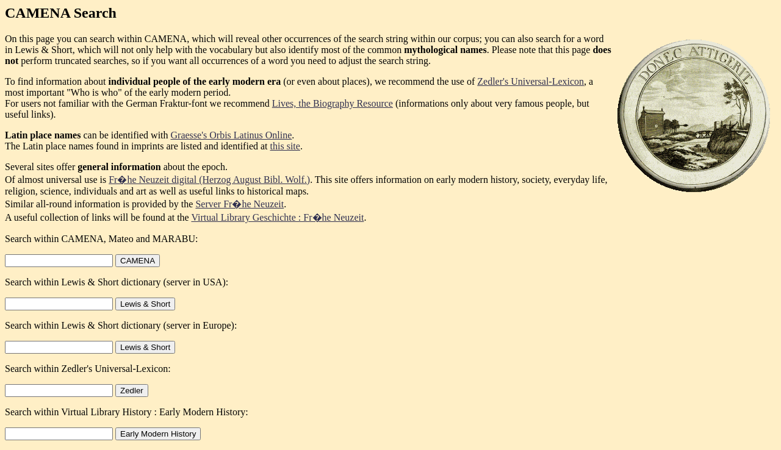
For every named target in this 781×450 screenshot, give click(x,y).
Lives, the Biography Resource (332, 103)
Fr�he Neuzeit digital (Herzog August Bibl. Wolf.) (209, 179)
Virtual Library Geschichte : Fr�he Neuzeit (277, 217)
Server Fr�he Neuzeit (239, 204)
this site (285, 146)
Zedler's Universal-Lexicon (530, 81)
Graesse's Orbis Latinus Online (231, 135)
